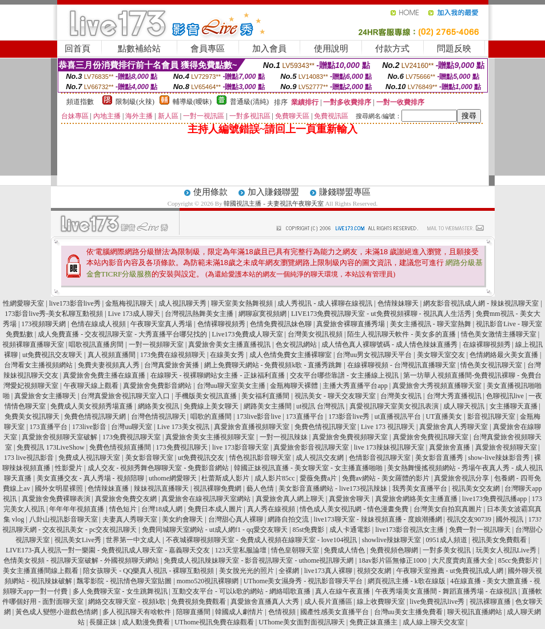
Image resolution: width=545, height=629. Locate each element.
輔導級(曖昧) (192, 102)
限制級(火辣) (135, 102)
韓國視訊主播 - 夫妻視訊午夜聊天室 (273, 203)
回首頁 (77, 48)
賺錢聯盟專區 (345, 192)
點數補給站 (139, 48)
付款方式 (392, 48)
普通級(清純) (249, 102)
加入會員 (269, 48)
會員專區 (207, 48)
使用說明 (331, 48)
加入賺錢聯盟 (273, 192)
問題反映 (454, 48)
